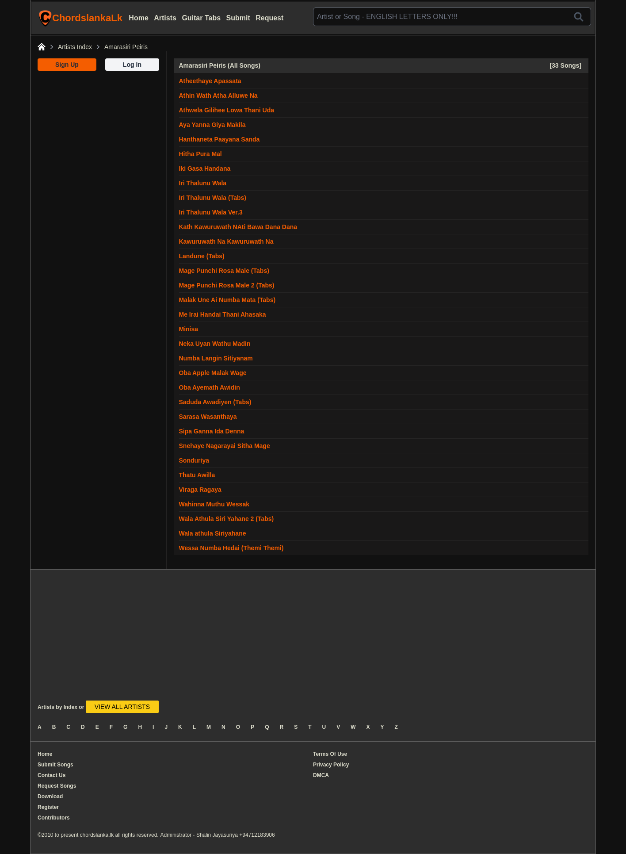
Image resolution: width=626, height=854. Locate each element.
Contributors (54, 818)
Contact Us (51, 775)
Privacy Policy (331, 765)
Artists (165, 18)
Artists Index (75, 46)
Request (269, 18)
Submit (238, 18)
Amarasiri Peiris (126, 46)
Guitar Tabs (201, 18)
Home (138, 18)
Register (48, 807)
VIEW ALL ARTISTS (122, 706)
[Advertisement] (98, 133)
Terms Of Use (330, 754)
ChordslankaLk (80, 18)
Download (50, 796)
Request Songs (57, 786)
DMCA (321, 775)
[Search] (579, 17)
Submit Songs (55, 765)
